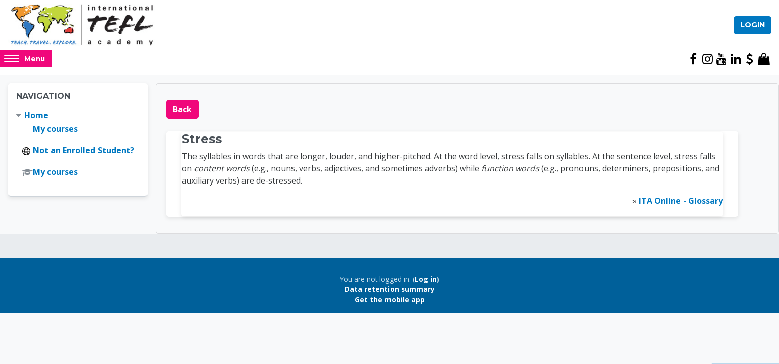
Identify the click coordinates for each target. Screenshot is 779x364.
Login (752, 24)
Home (36, 115)
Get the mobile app (390, 299)
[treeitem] (77, 144)
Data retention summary (390, 289)
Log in (426, 279)
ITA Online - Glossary (681, 200)
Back (182, 109)
